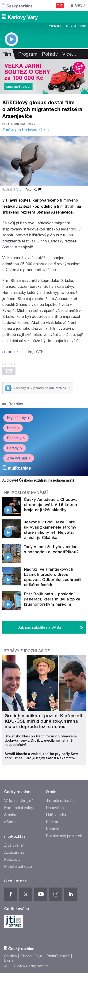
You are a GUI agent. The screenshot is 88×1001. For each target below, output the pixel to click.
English (9, 960)
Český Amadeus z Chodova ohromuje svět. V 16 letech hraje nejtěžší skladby (50, 504)
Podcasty (12, 859)
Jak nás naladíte (60, 800)
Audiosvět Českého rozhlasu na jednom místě (38, 480)
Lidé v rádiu (56, 815)
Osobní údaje (31, 956)
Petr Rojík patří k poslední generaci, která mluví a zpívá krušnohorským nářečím (52, 599)
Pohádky (16, 438)
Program (53, 26)
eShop (9, 822)
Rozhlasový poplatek (64, 836)
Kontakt (53, 829)
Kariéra (52, 822)
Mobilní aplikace (18, 866)
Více (69, 54)
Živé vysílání (18, 458)
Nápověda (55, 808)
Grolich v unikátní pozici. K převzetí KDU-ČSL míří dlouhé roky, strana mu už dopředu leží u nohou (43, 721)
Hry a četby (18, 418)
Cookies (10, 956)
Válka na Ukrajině (19, 800)
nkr (17, 352)
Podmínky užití (58, 956)
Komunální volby (18, 808)
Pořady (50, 54)
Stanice (10, 815)
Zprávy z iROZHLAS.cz (27, 651)
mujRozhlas (12, 404)
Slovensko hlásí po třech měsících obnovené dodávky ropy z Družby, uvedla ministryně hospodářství (41, 740)
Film (6, 54)
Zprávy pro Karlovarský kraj (26, 130)
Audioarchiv (75, 26)
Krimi (13, 428)
